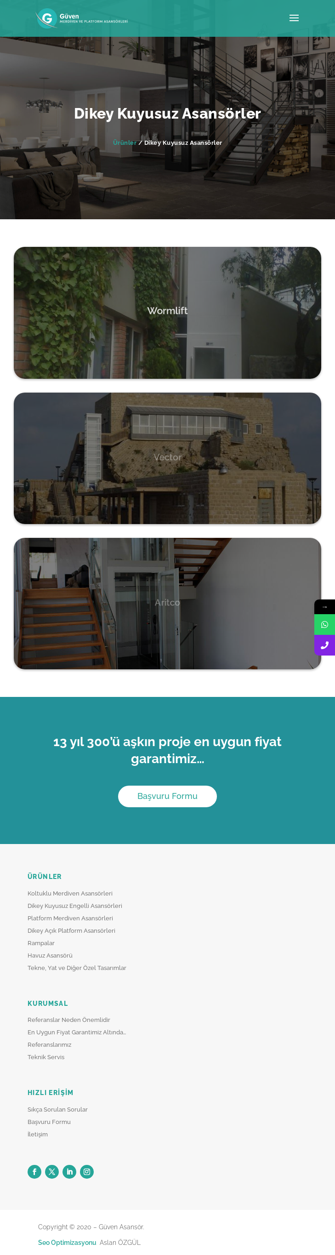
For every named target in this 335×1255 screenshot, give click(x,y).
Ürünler (125, 142)
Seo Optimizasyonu (68, 1242)
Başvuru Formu (167, 796)
